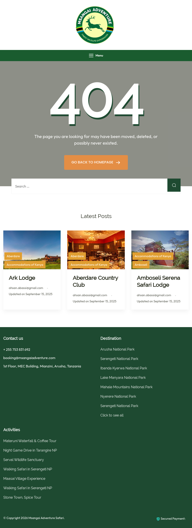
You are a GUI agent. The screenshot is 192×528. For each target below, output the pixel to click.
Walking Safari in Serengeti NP (27, 469)
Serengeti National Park (119, 359)
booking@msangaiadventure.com (29, 358)
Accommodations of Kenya (25, 265)
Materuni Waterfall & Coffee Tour (29, 441)
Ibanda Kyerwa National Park (123, 368)
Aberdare (13, 256)
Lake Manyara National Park (123, 378)
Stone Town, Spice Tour (22, 497)
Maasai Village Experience (24, 479)
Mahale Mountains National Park (126, 387)
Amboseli (141, 265)
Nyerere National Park (118, 396)
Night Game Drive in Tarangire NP (30, 450)
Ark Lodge (22, 278)
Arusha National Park (117, 349)
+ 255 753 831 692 (16, 349)
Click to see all (111, 415)
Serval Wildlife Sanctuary (23, 460)
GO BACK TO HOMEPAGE (92, 162)
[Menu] (91, 55)
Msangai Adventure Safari (46, 518)
